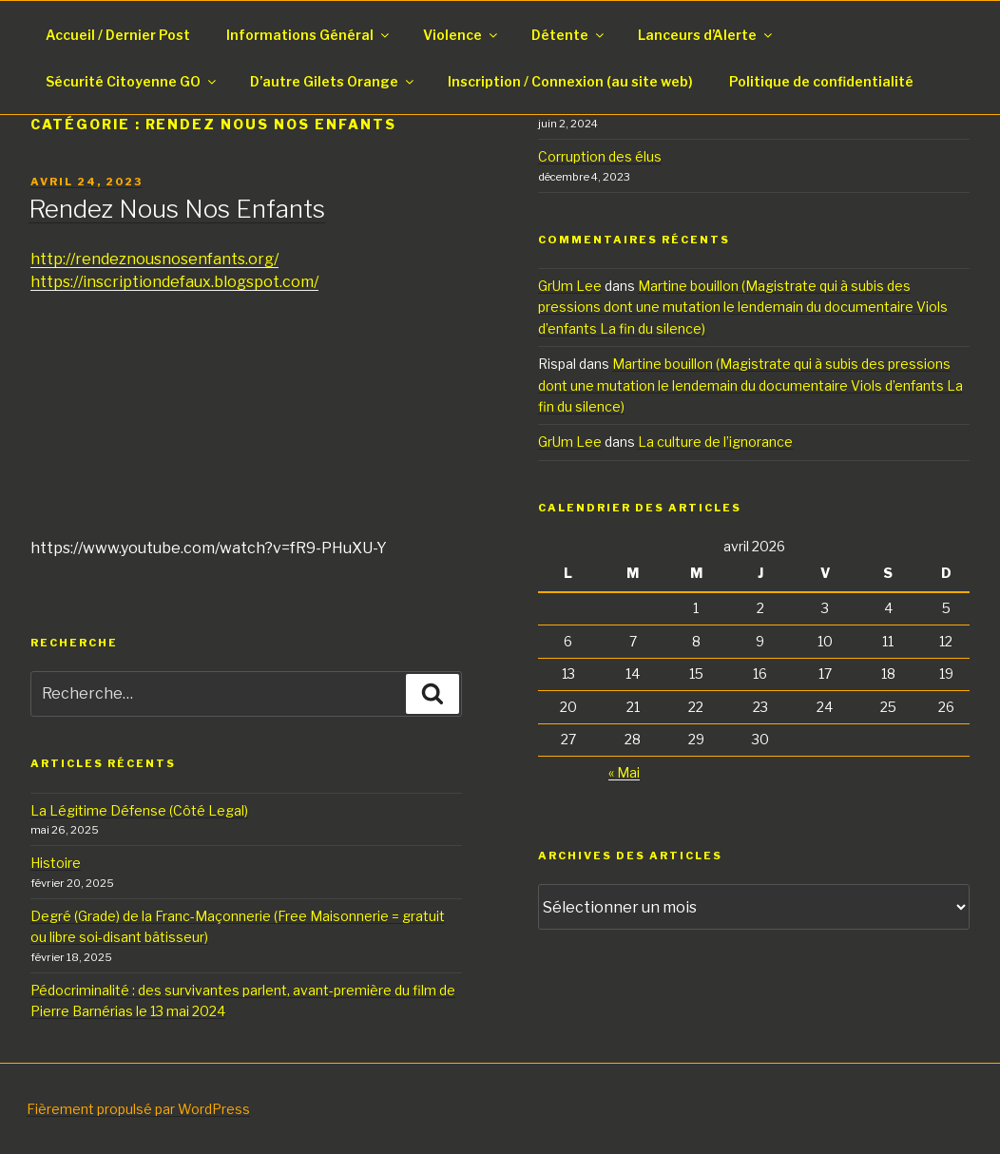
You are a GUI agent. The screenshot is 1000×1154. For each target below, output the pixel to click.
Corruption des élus (600, 156)
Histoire (55, 863)
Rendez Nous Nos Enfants (177, 208)
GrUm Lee (570, 286)
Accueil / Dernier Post (118, 35)
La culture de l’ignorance (715, 441)
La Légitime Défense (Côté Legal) (139, 810)
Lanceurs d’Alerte (706, 35)
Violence (461, 35)
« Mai (624, 772)
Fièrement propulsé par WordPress (138, 1109)
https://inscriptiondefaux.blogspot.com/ (174, 282)
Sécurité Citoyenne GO (132, 81)
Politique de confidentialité (821, 81)
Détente (568, 35)
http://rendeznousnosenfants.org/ (154, 259)
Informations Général (309, 35)
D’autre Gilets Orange (333, 81)
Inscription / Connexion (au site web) (570, 81)
